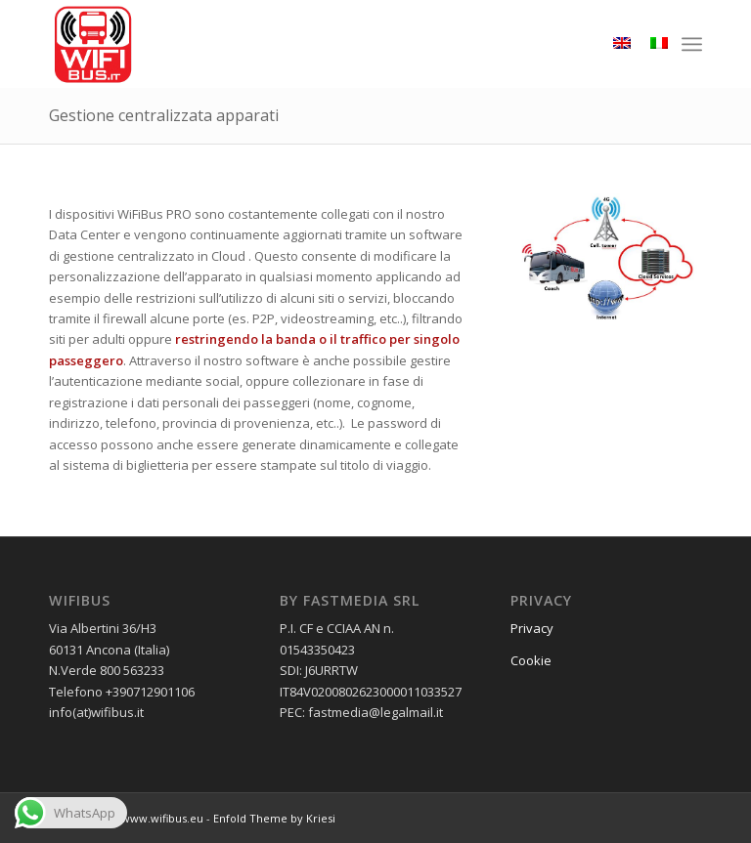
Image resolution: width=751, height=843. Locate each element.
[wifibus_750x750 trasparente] (93, 44)
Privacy (531, 628)
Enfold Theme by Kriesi (274, 818)
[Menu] (692, 44)
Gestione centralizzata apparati (164, 115)
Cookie (531, 660)
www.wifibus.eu (162, 818)
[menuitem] (692, 44)
